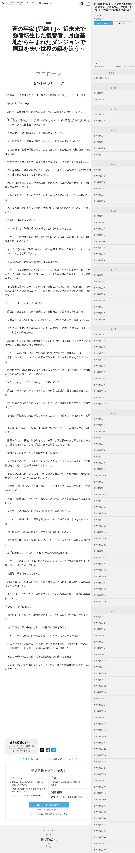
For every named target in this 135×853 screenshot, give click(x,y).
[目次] (88, 3)
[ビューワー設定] (81, 3)
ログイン (58, 810)
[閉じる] (35, 743)
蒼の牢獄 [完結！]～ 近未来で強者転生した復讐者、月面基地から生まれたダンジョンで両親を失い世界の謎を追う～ (113, 8)
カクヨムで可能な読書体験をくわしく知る (49, 814)
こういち (97, 15)
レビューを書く (103, 23)
